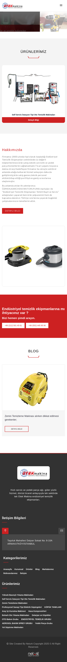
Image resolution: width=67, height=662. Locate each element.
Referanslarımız (10, 573)
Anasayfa (7, 569)
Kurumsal (18, 569)
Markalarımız (48, 569)
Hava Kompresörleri (37, 611)
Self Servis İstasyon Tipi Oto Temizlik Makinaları (23, 599)
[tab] (5, 531)
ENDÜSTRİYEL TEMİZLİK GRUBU (36, 619)
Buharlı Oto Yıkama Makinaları (15, 615)
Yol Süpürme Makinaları (12, 627)
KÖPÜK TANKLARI (52, 607)
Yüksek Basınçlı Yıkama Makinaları (17, 595)
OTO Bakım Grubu (10, 619)
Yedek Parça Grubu (43, 623)
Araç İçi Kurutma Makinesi (14, 611)
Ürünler (29, 569)
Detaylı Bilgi (33, 120)
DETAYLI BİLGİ (12, 211)
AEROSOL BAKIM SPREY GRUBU (17, 623)
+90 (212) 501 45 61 (13, 325)
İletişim (23, 573)
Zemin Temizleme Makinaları (14, 603)
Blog (37, 569)
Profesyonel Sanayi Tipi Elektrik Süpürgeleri (22, 607)
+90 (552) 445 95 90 (37, 325)
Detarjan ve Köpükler (41, 615)
